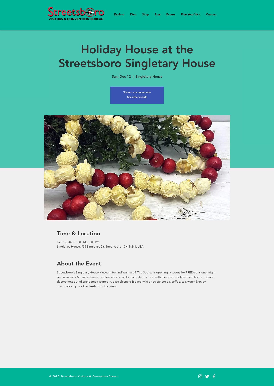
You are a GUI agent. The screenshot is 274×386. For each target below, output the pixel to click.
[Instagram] (200, 376)
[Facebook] (214, 376)
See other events (137, 97)
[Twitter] (207, 376)
